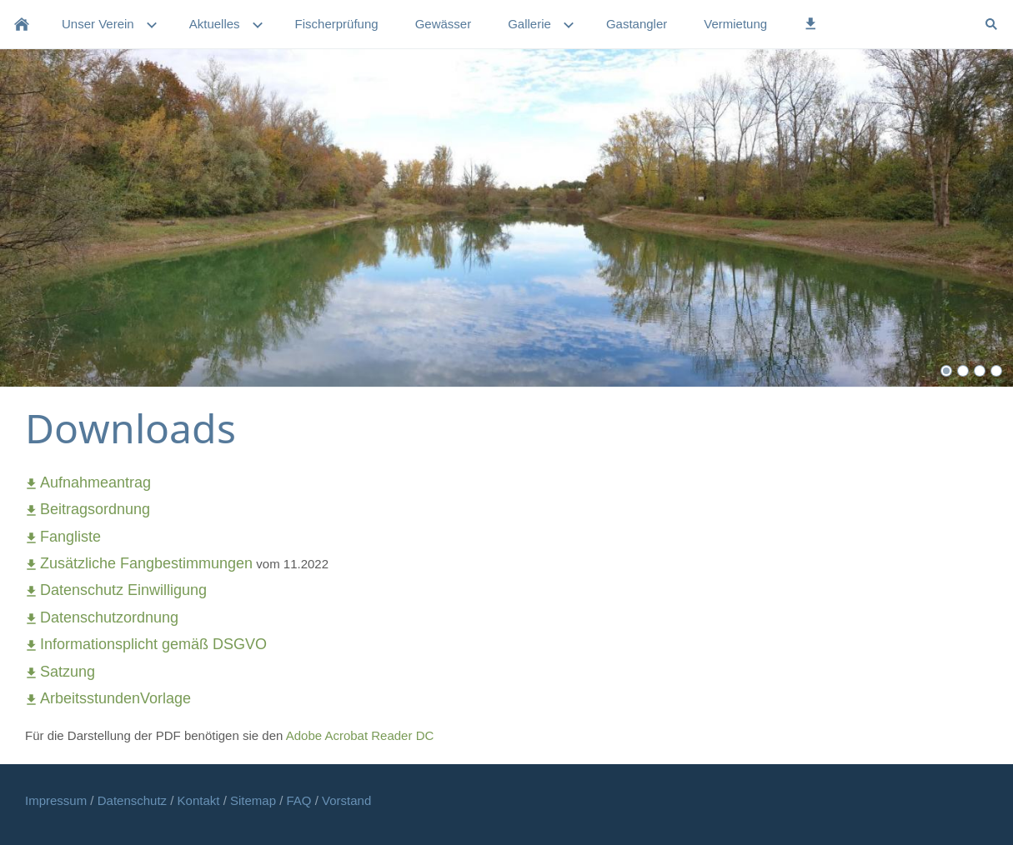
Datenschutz (134, 800)
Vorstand (346, 800)
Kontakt (200, 800)
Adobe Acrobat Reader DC (360, 735)
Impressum (57, 800)
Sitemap (254, 800)
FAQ (299, 800)
